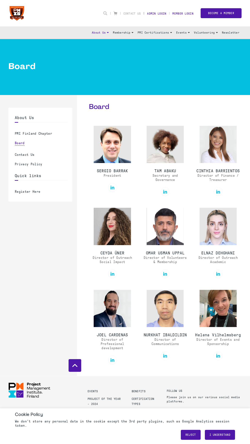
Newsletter (230, 32)
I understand (219, 434)
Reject (190, 434)
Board (20, 143)
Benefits (139, 391)
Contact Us (132, 13)
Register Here (27, 191)
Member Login (182, 13)
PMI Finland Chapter (33, 133)
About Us (100, 32)
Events (183, 32)
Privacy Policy (28, 164)
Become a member (221, 13)
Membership (123, 32)
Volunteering (206, 32)
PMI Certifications (155, 32)
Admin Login (156, 13)
